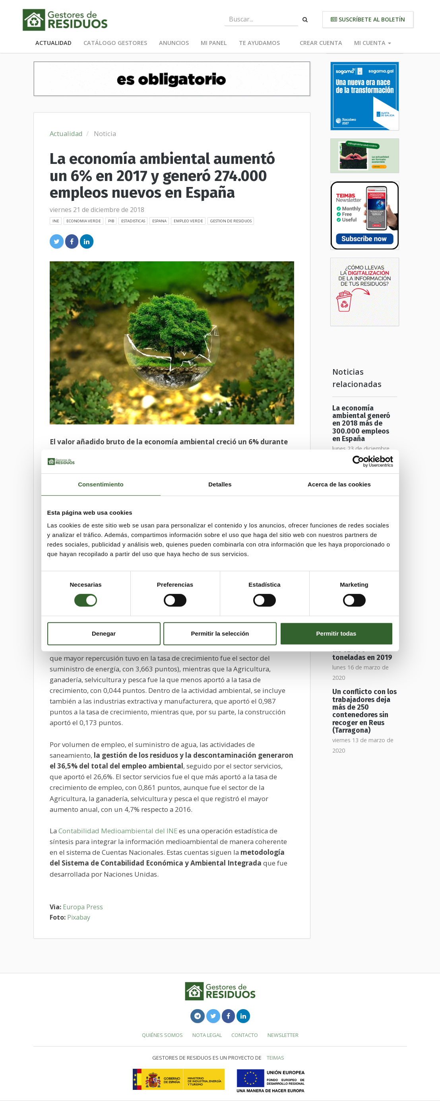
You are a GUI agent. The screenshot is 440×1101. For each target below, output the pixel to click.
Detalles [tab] (219, 484)
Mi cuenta (372, 43)
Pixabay (78, 917)
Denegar (104, 633)
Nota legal (207, 1035)
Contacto (244, 1035)
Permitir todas (336, 633)
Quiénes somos (162, 1035)
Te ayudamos (259, 43)
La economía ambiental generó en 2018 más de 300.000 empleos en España (361, 423)
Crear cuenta (321, 43)
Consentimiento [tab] (101, 484)
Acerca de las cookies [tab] (339, 484)
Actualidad (53, 43)
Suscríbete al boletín (368, 19)
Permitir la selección (220, 633)
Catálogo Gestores (115, 43)
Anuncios (174, 43)
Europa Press (83, 907)
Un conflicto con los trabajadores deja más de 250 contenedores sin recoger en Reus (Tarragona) (364, 711)
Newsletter (283, 1035)
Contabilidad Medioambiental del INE (117, 830)
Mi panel (214, 43)
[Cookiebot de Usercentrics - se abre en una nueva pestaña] (358, 461)
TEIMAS (275, 1057)
